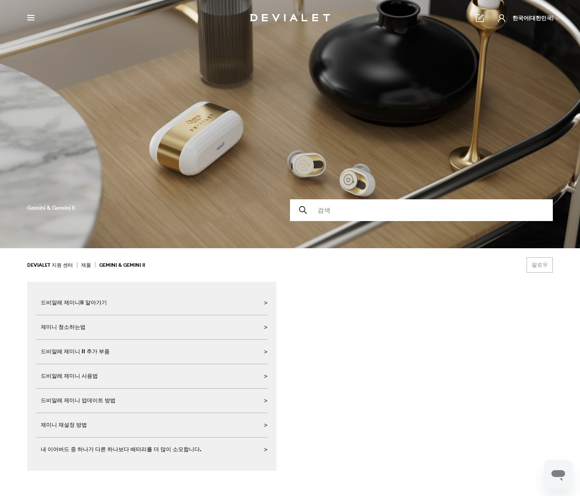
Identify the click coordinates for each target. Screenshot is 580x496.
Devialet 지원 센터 (50, 265)
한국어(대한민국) (536, 17)
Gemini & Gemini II (122, 265)
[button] (501, 18)
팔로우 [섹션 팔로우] (540, 264)
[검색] (421, 210)
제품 (86, 265)
